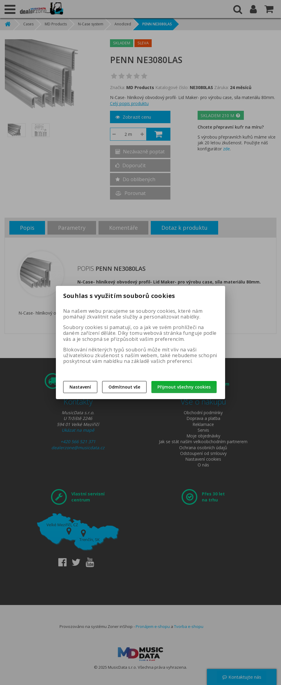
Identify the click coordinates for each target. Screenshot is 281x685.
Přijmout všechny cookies (184, 387)
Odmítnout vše (124, 387)
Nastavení (80, 387)
